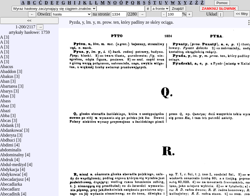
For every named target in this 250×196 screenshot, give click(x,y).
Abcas (5, 119)
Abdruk (6, 158)
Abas (4, 94)
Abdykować (10, 173)
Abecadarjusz (12, 178)
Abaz (4, 104)
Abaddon (8, 70)
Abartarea (8, 84)
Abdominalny (12, 153)
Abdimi (6, 143)
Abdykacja (9, 168)
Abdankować (11, 129)
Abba (5, 114)
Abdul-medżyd (13, 163)
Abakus (6, 75)
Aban (5, 80)
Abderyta (8, 133)
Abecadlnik (10, 192)
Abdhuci (7, 138)
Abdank (7, 124)
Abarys (6, 89)
